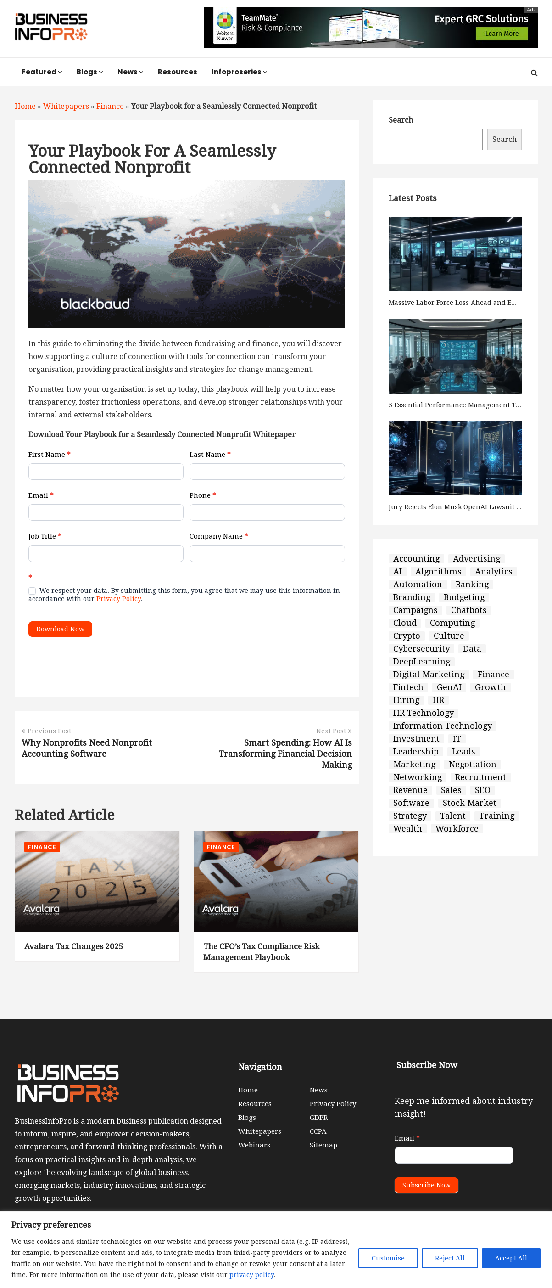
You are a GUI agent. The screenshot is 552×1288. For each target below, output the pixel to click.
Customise (388, 1258)
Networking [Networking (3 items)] (417, 777)
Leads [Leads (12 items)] (463, 751)
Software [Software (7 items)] (411, 803)
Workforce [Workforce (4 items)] (457, 828)
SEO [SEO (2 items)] (483, 790)
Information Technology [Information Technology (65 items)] (442, 726)
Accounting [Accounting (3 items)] (416, 558)
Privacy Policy (118, 598)
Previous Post (46, 731)
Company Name (219, 536)
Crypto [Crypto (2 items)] (406, 636)
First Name (49, 454)
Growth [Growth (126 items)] (490, 687)
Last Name (210, 454)
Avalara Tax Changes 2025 (73, 946)
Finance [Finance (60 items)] (493, 674)
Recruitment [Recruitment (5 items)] (480, 777)
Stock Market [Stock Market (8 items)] (469, 803)
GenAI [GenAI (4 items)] (449, 687)
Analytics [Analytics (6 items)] (494, 571)
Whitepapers (66, 106)
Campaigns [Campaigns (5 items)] (415, 610)
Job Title (44, 536)
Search (401, 120)
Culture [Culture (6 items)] (449, 636)
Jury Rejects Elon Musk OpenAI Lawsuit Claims (463, 507)
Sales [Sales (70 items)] (451, 790)
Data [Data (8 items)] (472, 648)
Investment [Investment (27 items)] (416, 738)
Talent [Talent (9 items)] (453, 816)
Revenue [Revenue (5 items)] (410, 790)
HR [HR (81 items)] (438, 700)
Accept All (511, 1258)
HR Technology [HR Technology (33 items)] (423, 713)
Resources (177, 72)
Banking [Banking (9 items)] (472, 584)
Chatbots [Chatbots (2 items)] (469, 610)
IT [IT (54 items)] (457, 738)
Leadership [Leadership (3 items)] (416, 751)
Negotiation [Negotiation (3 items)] (472, 764)
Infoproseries (240, 72)
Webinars (254, 1145)
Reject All (450, 1258)
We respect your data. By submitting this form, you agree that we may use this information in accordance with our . (184, 594)
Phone (203, 495)
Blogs (90, 72)
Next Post (334, 731)
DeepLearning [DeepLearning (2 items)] (421, 661)
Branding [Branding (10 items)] (411, 597)
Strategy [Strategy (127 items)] (410, 816)
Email (41, 495)
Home (25, 106)
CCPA (318, 1131)
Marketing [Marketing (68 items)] (414, 764)
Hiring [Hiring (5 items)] (406, 700)
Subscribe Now (426, 1185)
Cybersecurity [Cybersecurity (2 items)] (421, 648)
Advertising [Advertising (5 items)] (476, 558)
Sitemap (323, 1145)
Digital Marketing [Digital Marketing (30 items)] (428, 674)
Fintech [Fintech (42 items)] (408, 687)
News (130, 72)
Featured (42, 72)
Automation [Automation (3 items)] (417, 584)
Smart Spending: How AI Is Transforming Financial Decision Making (285, 754)
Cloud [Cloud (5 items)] (405, 623)
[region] (276, 1249)
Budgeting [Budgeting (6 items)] (464, 597)
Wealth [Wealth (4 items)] (407, 828)
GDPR (319, 1118)
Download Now (60, 629)
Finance (110, 106)
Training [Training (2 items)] (496, 816)
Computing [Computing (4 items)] (452, 623)
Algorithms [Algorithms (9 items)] (438, 571)
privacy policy (251, 1274)
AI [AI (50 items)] (397, 571)
